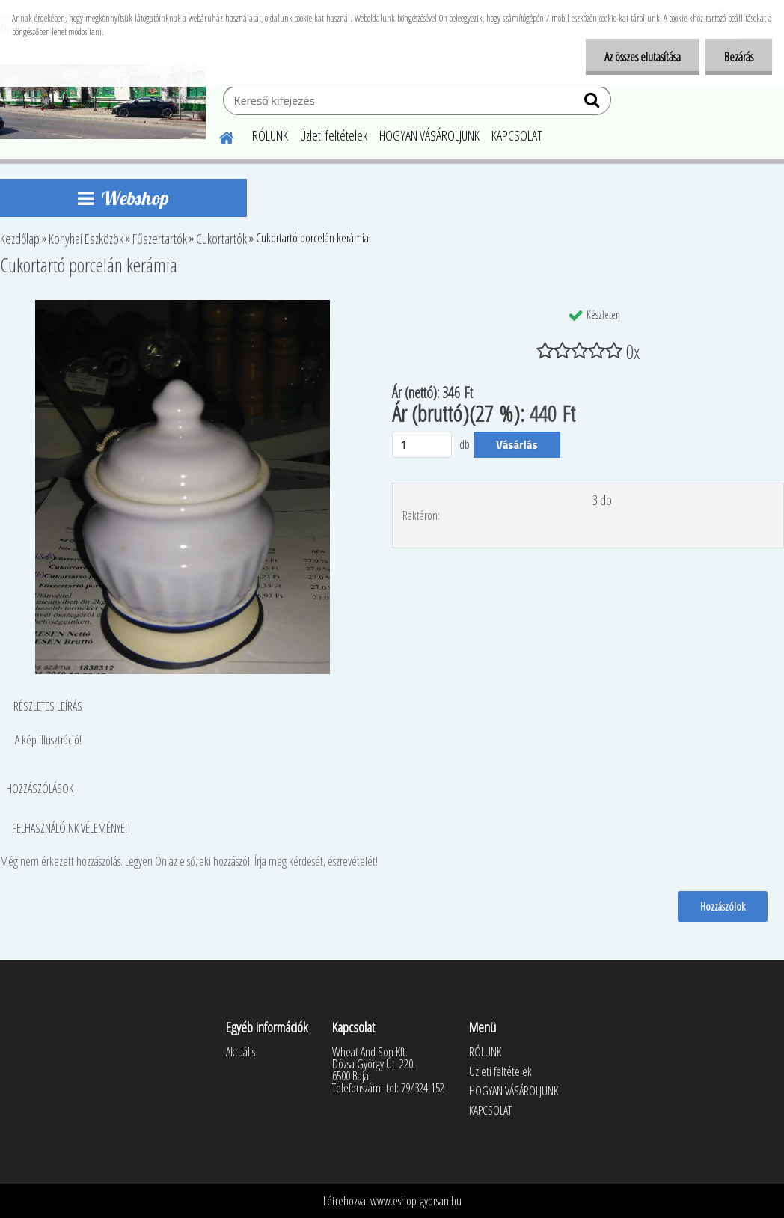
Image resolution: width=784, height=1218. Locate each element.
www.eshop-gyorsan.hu (416, 1201)
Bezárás (738, 57)
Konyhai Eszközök (86, 239)
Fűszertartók (160, 239)
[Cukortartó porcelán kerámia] (182, 306)
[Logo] (103, 101)
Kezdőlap (20, 239)
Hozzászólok (722, 906)
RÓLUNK (270, 135)
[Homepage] (217, 135)
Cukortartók (222, 239)
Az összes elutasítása (642, 57)
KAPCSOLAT (516, 135)
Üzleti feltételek (333, 135)
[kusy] (422, 445)
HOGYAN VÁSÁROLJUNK (429, 135)
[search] (593, 103)
